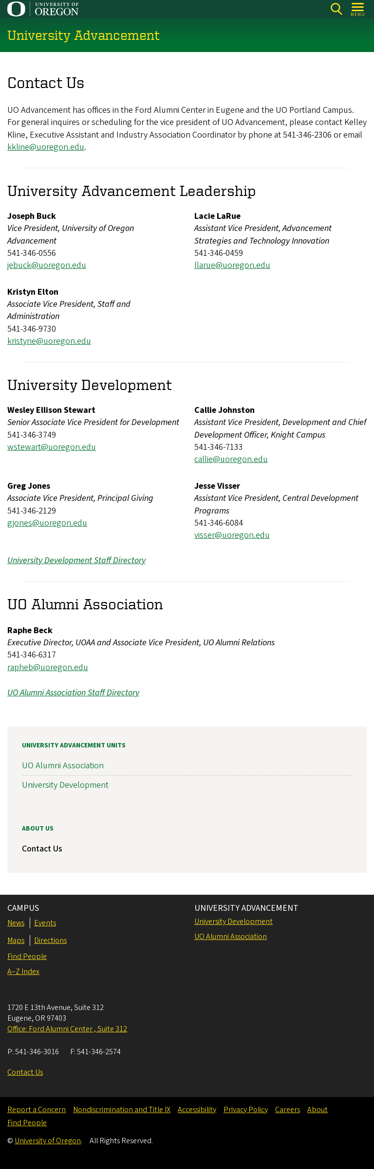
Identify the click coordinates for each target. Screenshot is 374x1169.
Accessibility (197, 1109)
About (317, 1109)
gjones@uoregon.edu (47, 523)
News (15, 923)
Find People (27, 956)
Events (45, 923)
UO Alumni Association (63, 766)
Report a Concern (36, 1109)
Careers (287, 1109)
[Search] (336, 9)
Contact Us (42, 849)
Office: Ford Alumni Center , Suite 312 (67, 1029)
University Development (65, 785)
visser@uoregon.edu (232, 535)
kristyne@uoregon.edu (49, 341)
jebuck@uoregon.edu (46, 265)
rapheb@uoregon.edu (47, 667)
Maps (15, 940)
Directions (50, 940)
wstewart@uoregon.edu (51, 447)
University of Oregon (48, 1140)
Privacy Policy (246, 1109)
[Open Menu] (358, 9)
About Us (38, 828)
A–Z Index (23, 971)
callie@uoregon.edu (231, 459)
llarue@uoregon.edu (232, 265)
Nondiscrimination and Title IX (121, 1109)
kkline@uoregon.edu (45, 147)
